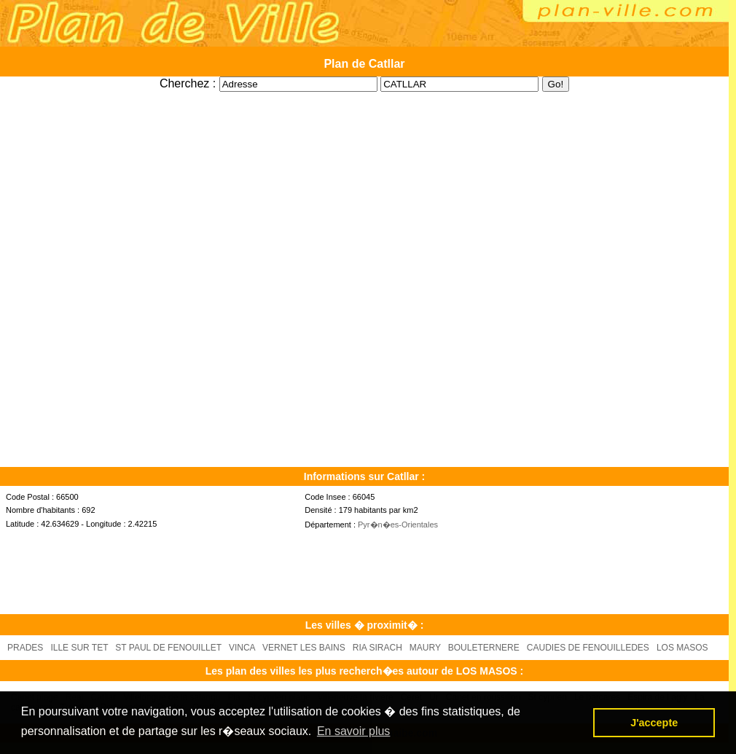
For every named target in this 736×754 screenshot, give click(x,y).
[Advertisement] (364, 97)
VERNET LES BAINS (303, 648)
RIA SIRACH (377, 648)
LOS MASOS (682, 648)
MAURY (425, 648)
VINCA (242, 648)
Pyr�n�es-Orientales (398, 524)
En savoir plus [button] (354, 731)
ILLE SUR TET (79, 648)
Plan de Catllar (364, 64)
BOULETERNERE (484, 648)
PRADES (25, 648)
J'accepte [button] (654, 723)
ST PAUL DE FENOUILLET (168, 648)
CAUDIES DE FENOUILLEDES (588, 648)
